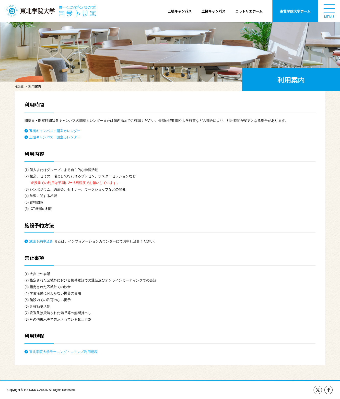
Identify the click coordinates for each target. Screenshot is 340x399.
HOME (19, 86)
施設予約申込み (41, 241)
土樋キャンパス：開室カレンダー (55, 137)
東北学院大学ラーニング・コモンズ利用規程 (63, 352)
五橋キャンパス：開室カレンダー (55, 131)
